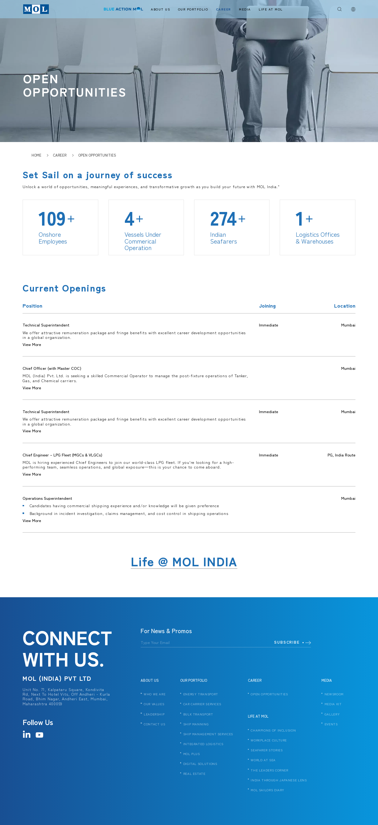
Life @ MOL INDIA (184, 561)
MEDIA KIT (333, 704)
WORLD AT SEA (263, 760)
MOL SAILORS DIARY (267, 790)
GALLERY (332, 714)
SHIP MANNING (196, 724)
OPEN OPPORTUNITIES (269, 694)
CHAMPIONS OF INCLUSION (273, 730)
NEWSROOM (334, 694)
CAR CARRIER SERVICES (202, 704)
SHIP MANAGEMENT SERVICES (208, 734)
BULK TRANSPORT (198, 714)
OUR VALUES (154, 704)
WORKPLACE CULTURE (269, 740)
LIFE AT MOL (258, 716)
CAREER (254, 680)
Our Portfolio (193, 9)
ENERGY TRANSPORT (200, 694)
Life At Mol (271, 9)
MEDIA (326, 680)
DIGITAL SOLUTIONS (200, 764)
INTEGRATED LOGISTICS (203, 744)
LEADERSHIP (154, 714)
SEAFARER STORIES (266, 750)
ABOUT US (150, 680)
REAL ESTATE (194, 774)
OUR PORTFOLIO (193, 680)
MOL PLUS (191, 754)
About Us (160, 9)
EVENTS (331, 724)
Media (245, 9)
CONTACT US (154, 724)
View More (32, 344)
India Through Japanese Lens (279, 780)
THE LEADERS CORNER (269, 770)
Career (223, 9)
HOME (36, 155)
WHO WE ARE (154, 694)
